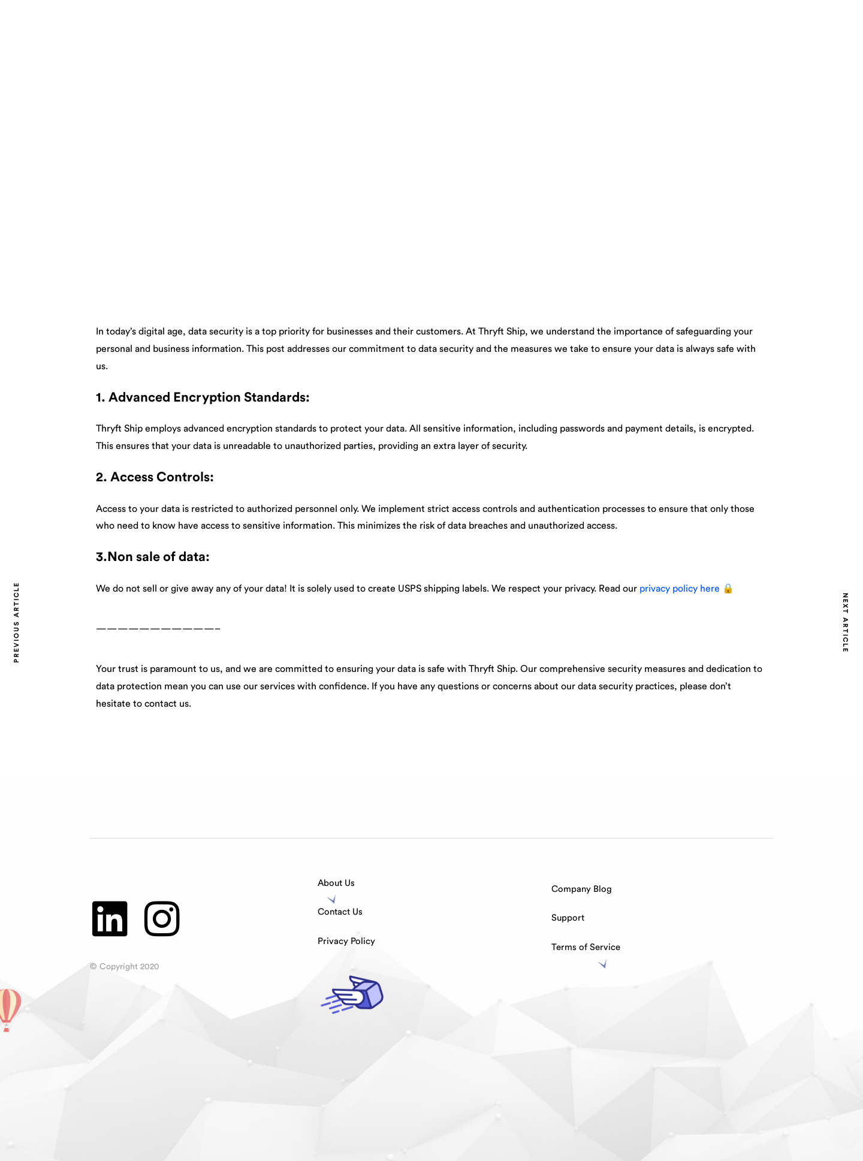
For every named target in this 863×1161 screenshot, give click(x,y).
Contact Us (340, 911)
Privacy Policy (346, 941)
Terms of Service (585, 947)
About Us (336, 883)
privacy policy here (680, 588)
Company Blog (581, 889)
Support (567, 917)
